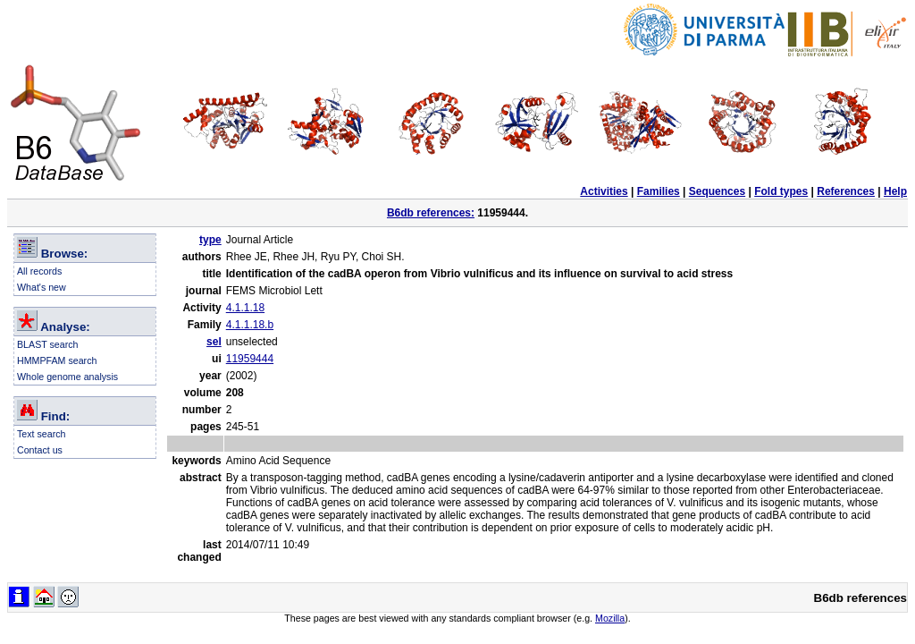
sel (214, 341)
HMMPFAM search (57, 360)
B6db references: (430, 213)
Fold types (781, 191)
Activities (603, 191)
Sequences (717, 191)
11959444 (249, 358)
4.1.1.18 (245, 307)
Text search (41, 433)
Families (658, 191)
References (846, 191)
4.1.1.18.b (249, 324)
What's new (41, 287)
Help (895, 191)
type (210, 239)
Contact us (40, 450)
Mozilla (610, 618)
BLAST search (48, 344)
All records (39, 271)
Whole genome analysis (67, 376)
